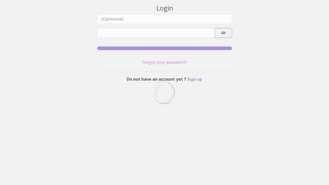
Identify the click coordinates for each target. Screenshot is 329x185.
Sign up (194, 79)
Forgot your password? (164, 62)
